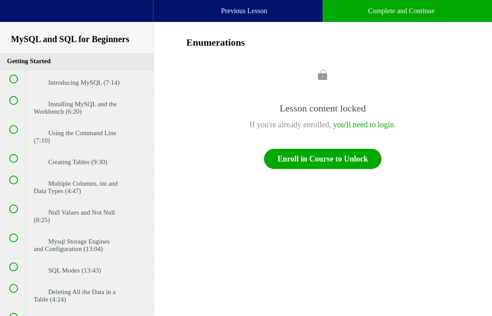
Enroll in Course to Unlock (323, 158)
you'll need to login (363, 124)
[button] (15, 15)
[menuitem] (76, 20)
